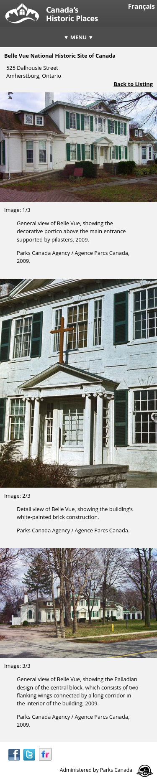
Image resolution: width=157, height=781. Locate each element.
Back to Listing (133, 84)
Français (141, 6)
